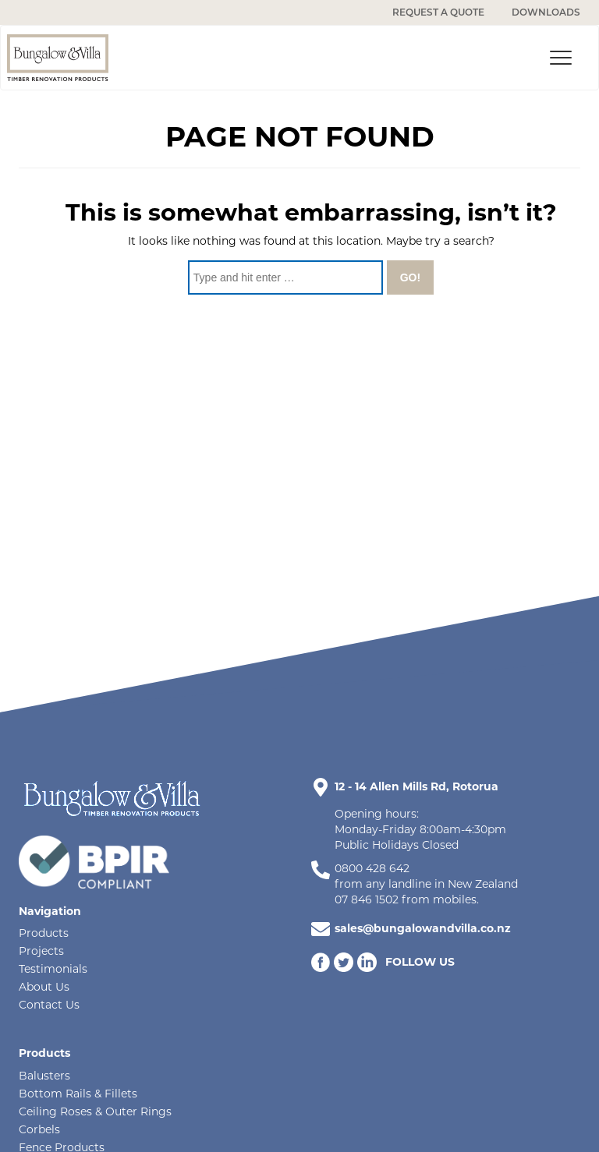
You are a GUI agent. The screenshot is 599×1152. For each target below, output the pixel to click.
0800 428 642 (372, 868)
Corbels (39, 1129)
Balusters (44, 1076)
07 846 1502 (367, 899)
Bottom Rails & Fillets (78, 1094)
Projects (41, 951)
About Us (44, 987)
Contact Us (49, 1005)
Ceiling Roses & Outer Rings (95, 1111)
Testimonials (53, 969)
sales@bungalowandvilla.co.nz (423, 928)
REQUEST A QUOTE (438, 12)
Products (44, 933)
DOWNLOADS (546, 12)
